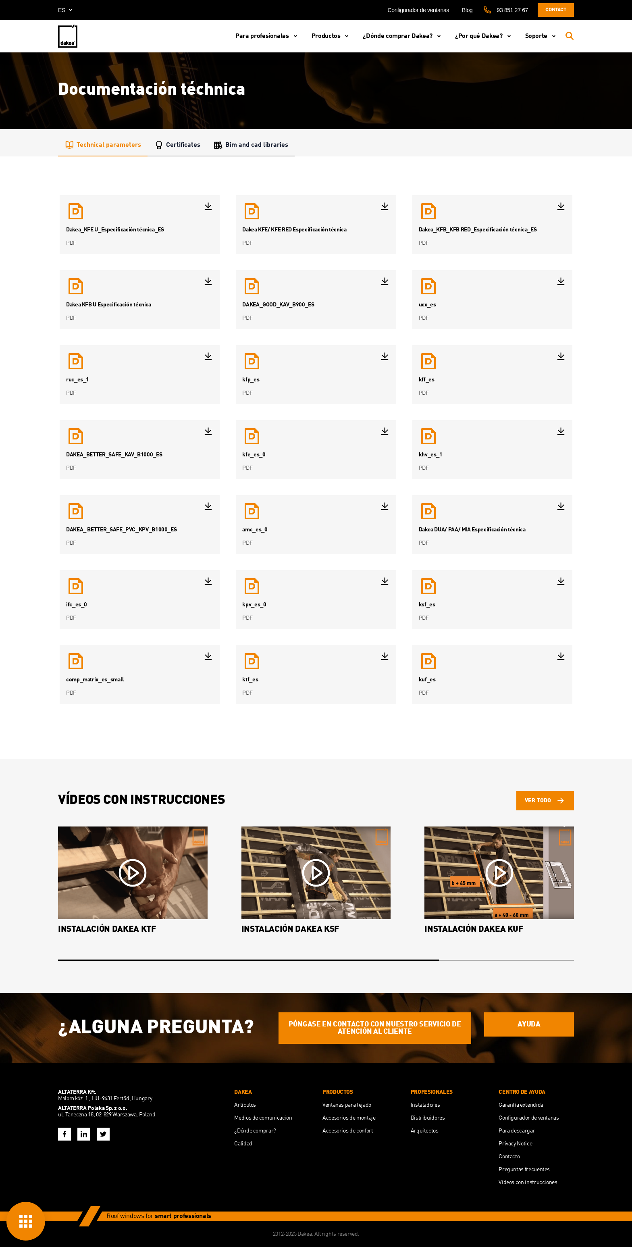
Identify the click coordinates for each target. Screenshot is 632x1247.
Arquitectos (425, 1131)
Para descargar (517, 1131)
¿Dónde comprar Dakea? (403, 36)
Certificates (177, 145)
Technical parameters (102, 145)
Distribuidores (428, 1118)
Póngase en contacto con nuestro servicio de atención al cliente (375, 1028)
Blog (467, 10)
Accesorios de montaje (348, 1118)
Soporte (542, 36)
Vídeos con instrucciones (528, 1182)
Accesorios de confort (347, 1131)
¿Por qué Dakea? (484, 36)
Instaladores (425, 1105)
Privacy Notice (515, 1144)
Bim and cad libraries (250, 145)
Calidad (243, 1144)
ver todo (545, 801)
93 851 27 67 (512, 10)
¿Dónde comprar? (255, 1131)
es (66, 10)
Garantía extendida (521, 1105)
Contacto (509, 1157)
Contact (555, 9)
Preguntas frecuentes (524, 1169)
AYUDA (529, 1024)
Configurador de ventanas (418, 10)
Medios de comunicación (263, 1118)
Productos (332, 36)
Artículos (245, 1105)
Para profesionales (267, 36)
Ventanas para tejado (346, 1105)
